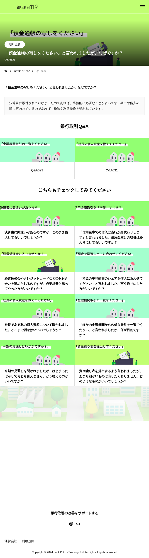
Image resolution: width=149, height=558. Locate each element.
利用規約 (28, 541)
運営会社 (11, 541)
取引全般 (14, 44)
